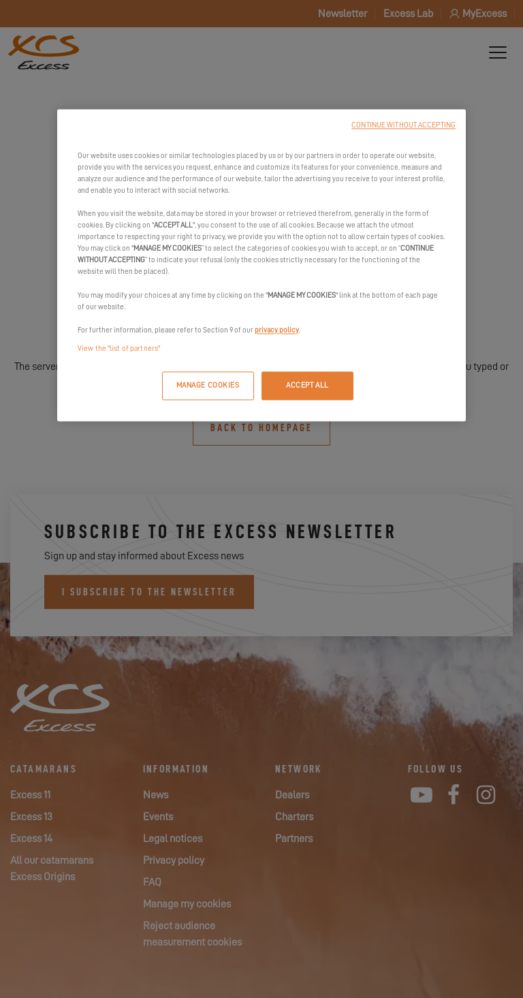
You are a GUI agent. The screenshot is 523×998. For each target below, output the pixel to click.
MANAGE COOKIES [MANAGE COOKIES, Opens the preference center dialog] (208, 385)
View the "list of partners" (119, 348)
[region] (261, 265)
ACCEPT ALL (307, 385)
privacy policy (277, 330)
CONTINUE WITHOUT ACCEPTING (403, 125)
